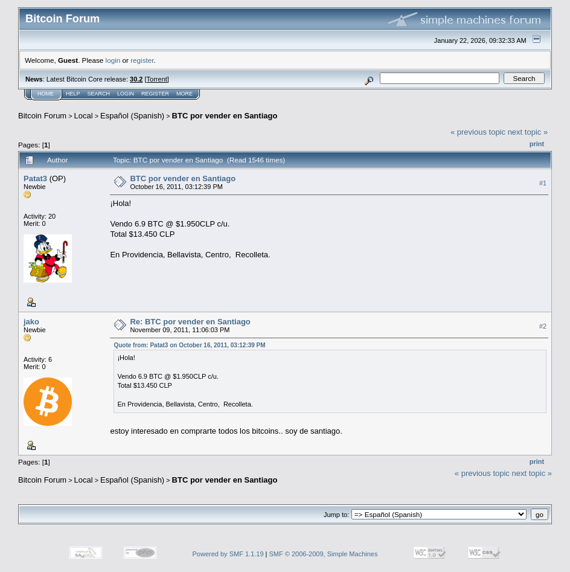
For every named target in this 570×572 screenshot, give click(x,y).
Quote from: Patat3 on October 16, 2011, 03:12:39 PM (189, 345)
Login (125, 94)
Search (99, 94)
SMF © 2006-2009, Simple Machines (323, 554)
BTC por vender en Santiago (225, 115)
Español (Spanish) (132, 115)
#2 (542, 326)
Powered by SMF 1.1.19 (228, 554)
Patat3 (35, 178)
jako (31, 321)
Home (45, 94)
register (141, 60)
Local (83, 115)
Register (155, 94)
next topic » (528, 132)
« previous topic (477, 132)
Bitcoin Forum (42, 115)
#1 (542, 183)
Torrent (157, 79)
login (113, 60)
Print (537, 143)
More (184, 94)
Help (73, 94)
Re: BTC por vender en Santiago (190, 321)
